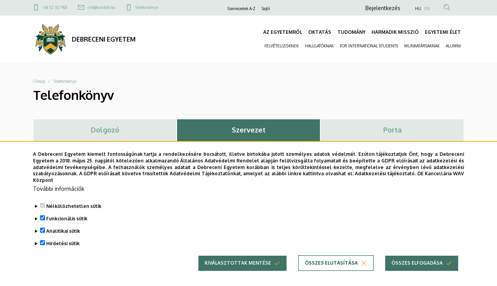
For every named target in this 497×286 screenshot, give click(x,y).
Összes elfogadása (417, 271)
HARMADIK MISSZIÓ (395, 32)
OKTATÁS (319, 32)
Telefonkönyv (146, 7)
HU (418, 8)
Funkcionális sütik (66, 227)
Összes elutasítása (331, 271)
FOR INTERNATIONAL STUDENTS (369, 46)
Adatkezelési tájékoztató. (385, 182)
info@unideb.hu (101, 7)
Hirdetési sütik (63, 252)
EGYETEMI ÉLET (443, 32)
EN (427, 8)
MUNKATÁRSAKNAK (422, 46)
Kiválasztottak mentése (238, 271)
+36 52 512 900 (54, 7)
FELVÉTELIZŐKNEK (281, 46)
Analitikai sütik (63, 239)
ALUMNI (453, 46)
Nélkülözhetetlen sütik (73, 214)
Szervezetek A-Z (241, 8)
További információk (58, 197)
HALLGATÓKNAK (319, 46)
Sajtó (266, 8)
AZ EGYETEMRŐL (282, 32)
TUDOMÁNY (351, 32)
